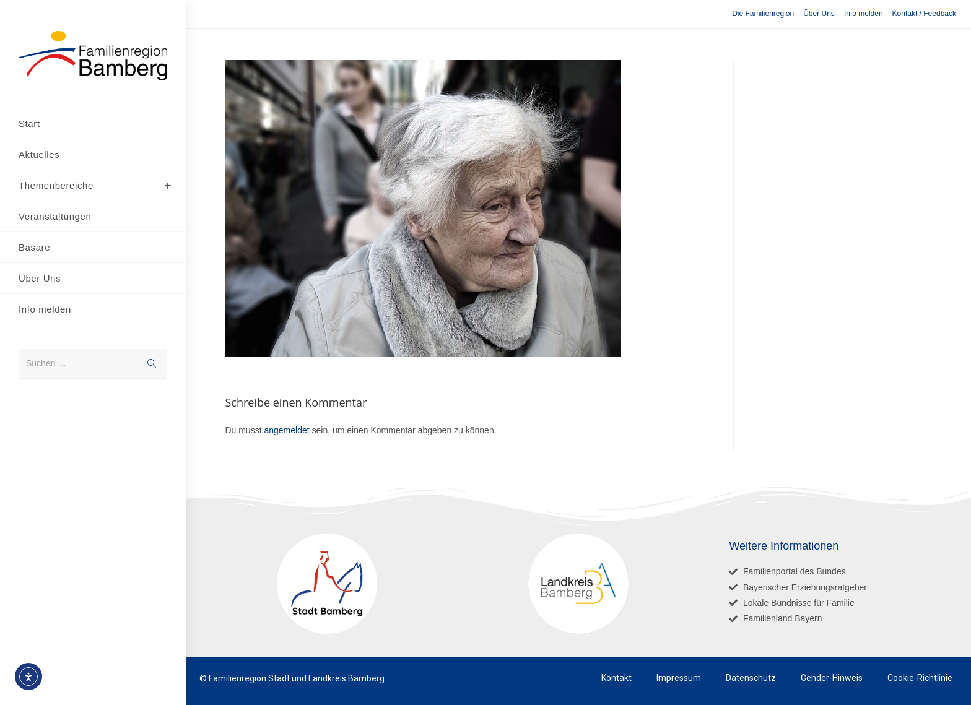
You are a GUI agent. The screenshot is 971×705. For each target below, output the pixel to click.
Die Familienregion (763, 13)
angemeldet (286, 430)
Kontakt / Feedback (924, 13)
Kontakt (616, 678)
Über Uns (819, 13)
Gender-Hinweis (832, 678)
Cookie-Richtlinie (919, 678)
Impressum (678, 678)
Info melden (863, 13)
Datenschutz (751, 678)
